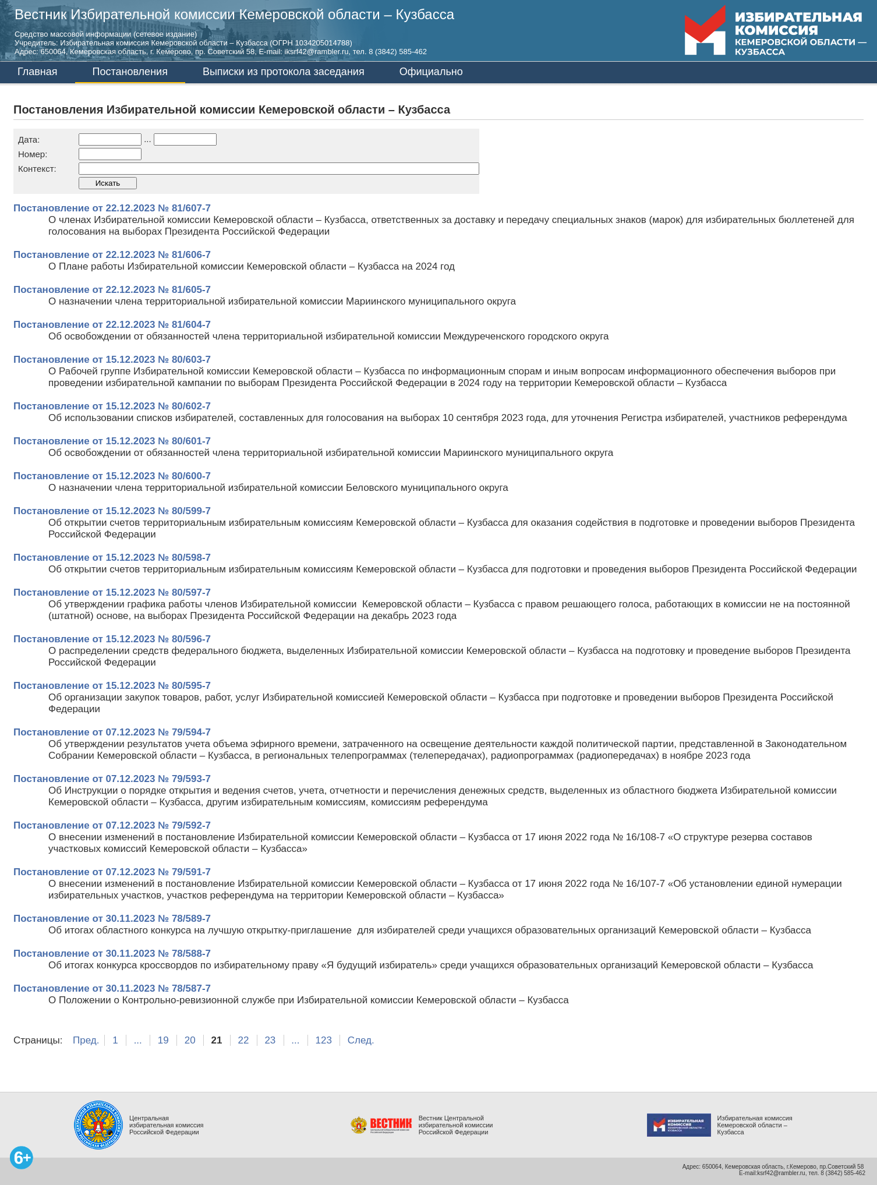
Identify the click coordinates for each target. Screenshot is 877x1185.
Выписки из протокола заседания (284, 71)
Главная (37, 71)
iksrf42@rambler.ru (317, 51)
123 (323, 1040)
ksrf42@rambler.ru (781, 1173)
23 (269, 1040)
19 (163, 1040)
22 (243, 1040)
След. (361, 1040)
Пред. (86, 1040)
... (138, 1040)
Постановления (130, 71)
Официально (431, 71)
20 (190, 1040)
